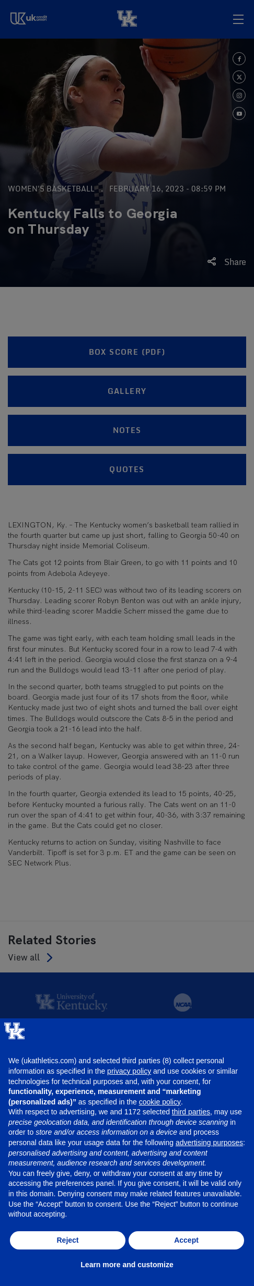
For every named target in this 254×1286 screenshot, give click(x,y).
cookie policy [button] (160, 1102)
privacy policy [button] (129, 1071)
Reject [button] (67, 1240)
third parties (191, 1112)
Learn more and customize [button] (126, 1264)
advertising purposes (209, 1142)
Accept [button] (186, 1240)
